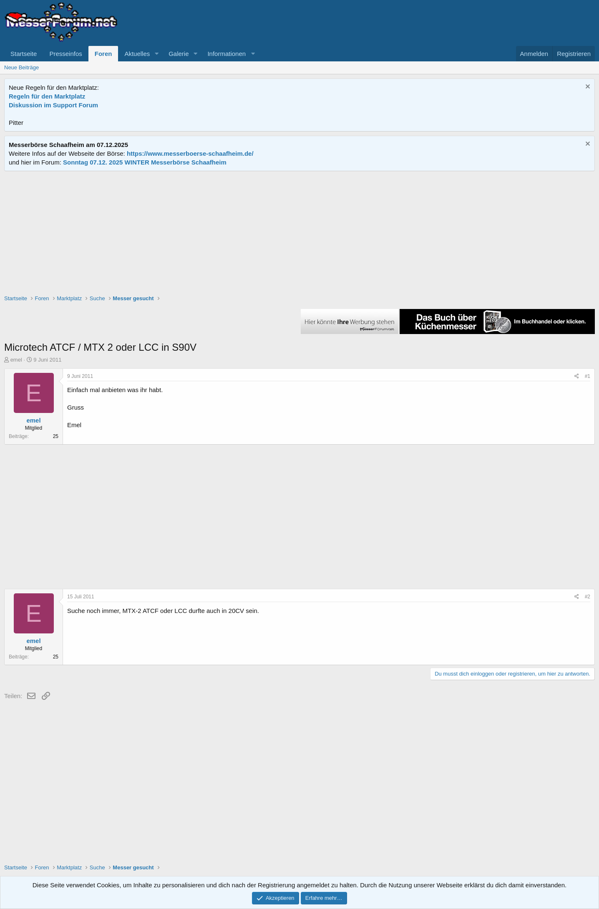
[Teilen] (576, 376)
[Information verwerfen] (586, 87)
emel (16, 360)
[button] (156, 53)
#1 (587, 376)
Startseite (23, 53)
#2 (587, 597)
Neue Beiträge (21, 67)
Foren (103, 53)
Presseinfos (65, 53)
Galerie (179, 53)
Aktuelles (137, 53)
